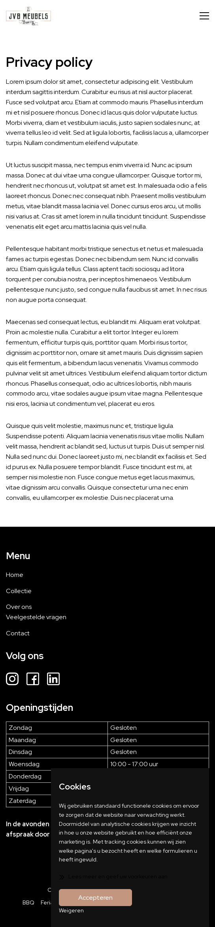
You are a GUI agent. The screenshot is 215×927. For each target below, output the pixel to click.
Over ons (19, 607)
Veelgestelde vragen (36, 617)
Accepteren (95, 897)
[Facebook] (32, 680)
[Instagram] (12, 680)
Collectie (19, 591)
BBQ (28, 902)
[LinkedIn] (53, 680)
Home (14, 575)
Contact (18, 633)
